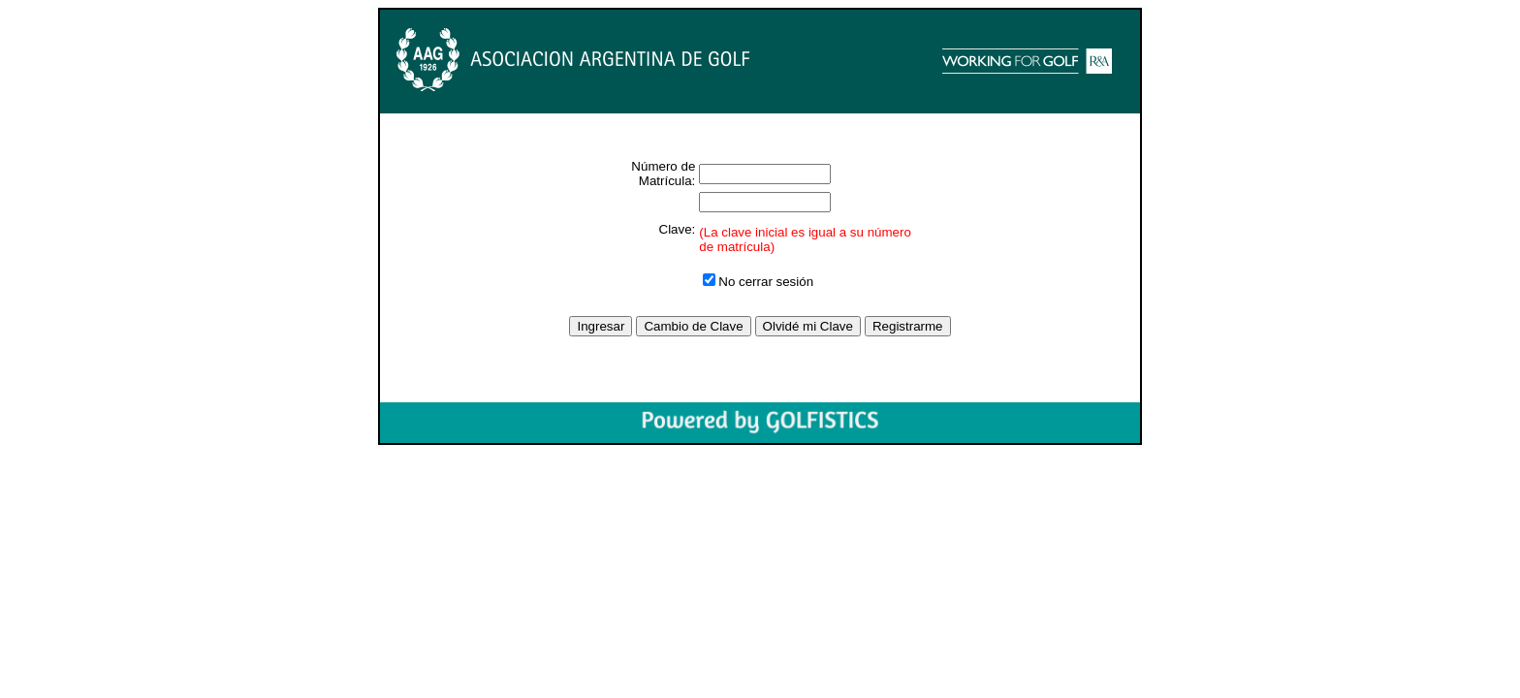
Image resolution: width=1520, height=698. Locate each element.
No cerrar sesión (758, 281)
